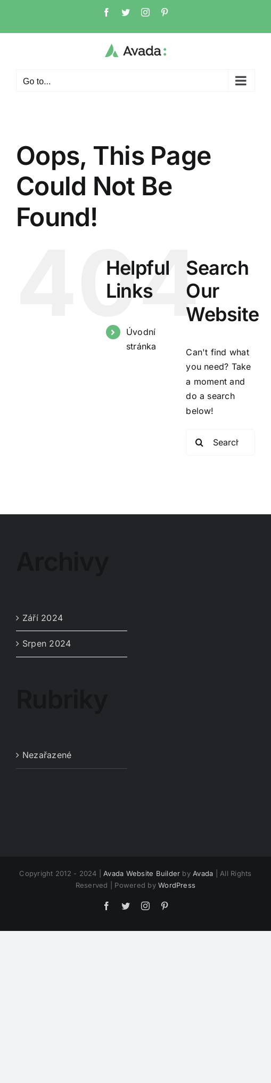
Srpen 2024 (46, 643)
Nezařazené (46, 755)
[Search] (199, 442)
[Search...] (220, 442)
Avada (203, 873)
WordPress (176, 885)
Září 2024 (42, 617)
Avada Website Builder (141, 873)
